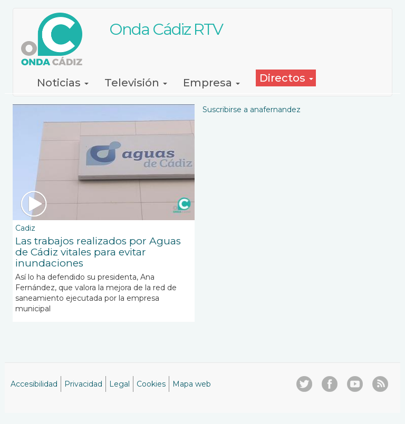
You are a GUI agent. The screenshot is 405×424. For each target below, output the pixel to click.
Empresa (211, 82)
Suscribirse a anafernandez (251, 109)
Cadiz (25, 228)
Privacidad (83, 384)
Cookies (151, 384)
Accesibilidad (34, 384)
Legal (119, 384)
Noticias (63, 82)
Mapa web (191, 384)
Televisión (135, 82)
